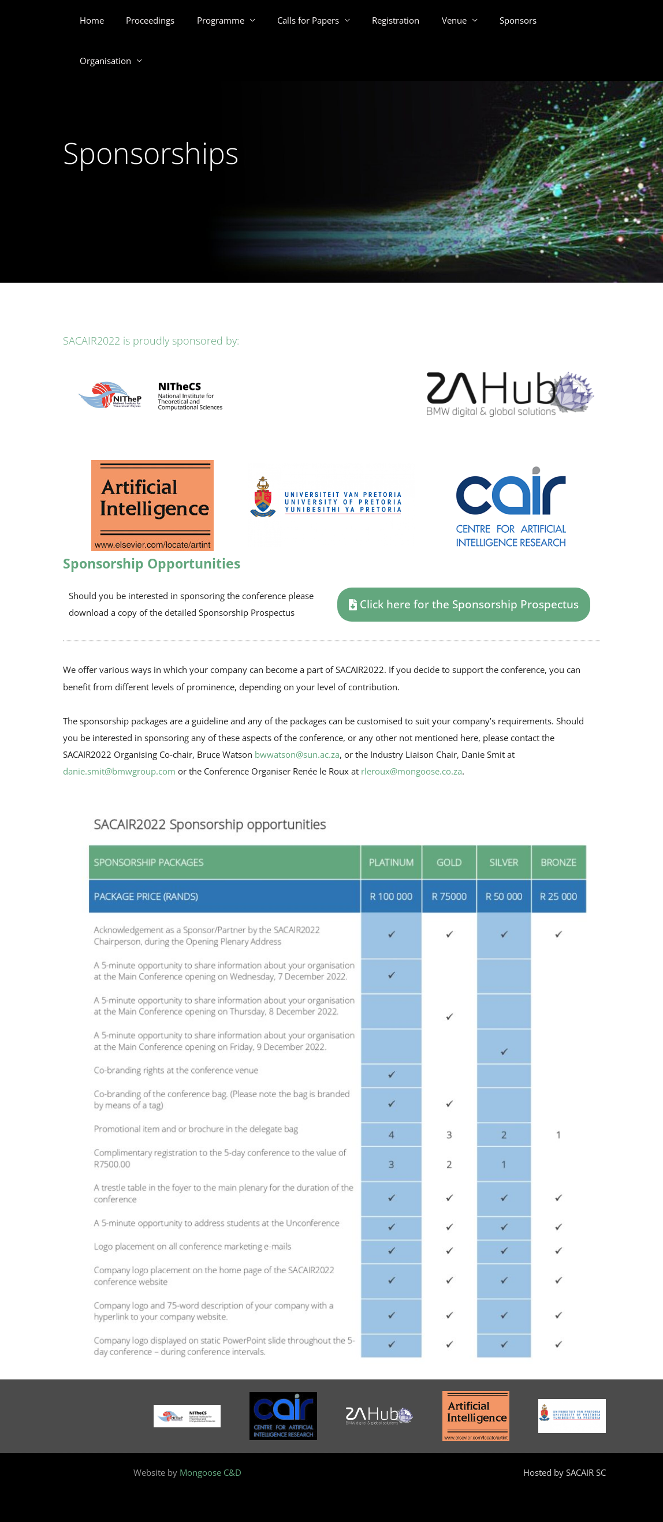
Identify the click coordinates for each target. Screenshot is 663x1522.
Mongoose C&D (210, 1472)
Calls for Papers (303, 20)
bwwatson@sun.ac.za (297, 754)
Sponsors (499, 20)
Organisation (560, 20)
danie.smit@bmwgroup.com (119, 771)
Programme (220, 20)
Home (102, 20)
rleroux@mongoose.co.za (411, 771)
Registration (386, 20)
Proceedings (155, 20)
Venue (439, 20)
